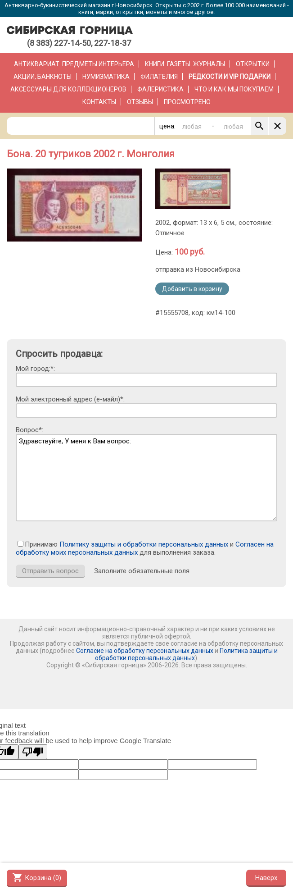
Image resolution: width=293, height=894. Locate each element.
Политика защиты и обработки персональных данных (186, 654)
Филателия (159, 76)
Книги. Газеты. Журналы (185, 64)
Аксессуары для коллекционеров (68, 89)
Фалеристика (160, 89)
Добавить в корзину (192, 288)
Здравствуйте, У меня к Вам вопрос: (146, 477)
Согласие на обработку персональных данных (144, 650)
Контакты (99, 101)
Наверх (266, 878)
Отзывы (140, 101)
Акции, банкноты (43, 76)
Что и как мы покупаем (234, 89)
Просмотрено (187, 101)
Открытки (253, 64)
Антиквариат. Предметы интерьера (74, 64)
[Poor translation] (32, 751)
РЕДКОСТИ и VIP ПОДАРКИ (229, 76)
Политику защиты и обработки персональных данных (143, 544)
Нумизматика (106, 76)
